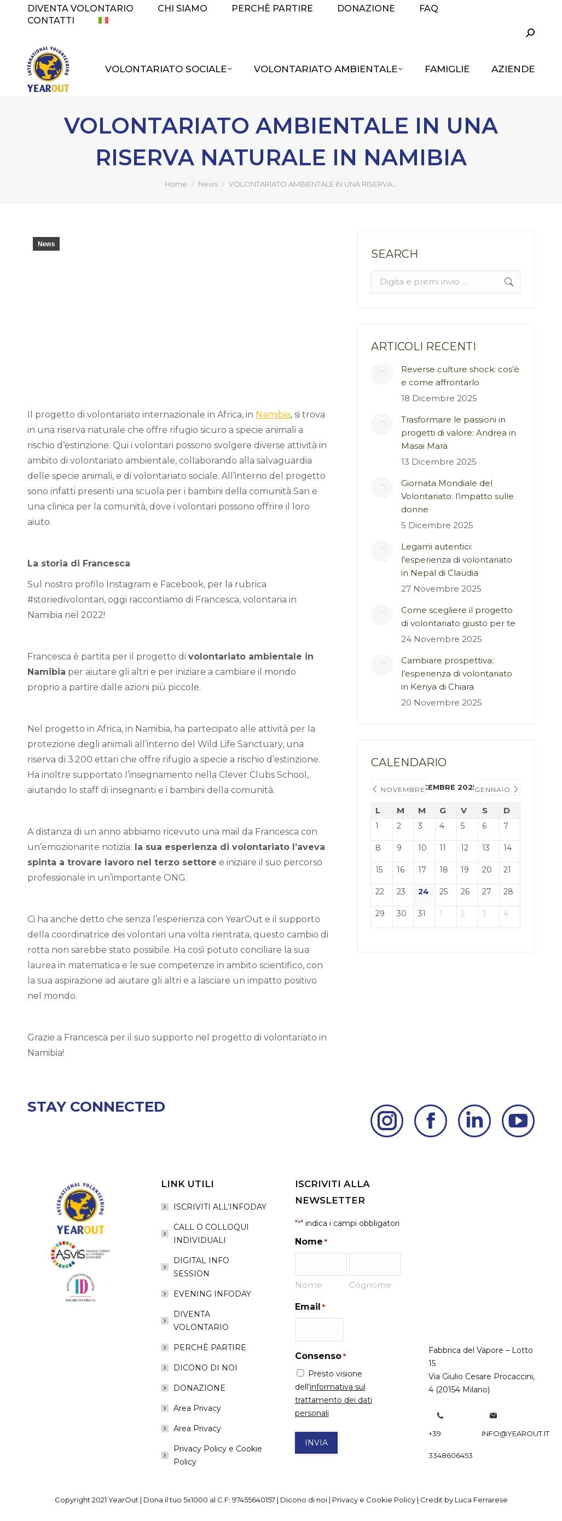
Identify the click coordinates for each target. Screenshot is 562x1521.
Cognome (370, 1285)
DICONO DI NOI (205, 1368)
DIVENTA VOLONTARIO (201, 1320)
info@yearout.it (515, 1433)
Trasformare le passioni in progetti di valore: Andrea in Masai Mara (458, 432)
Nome (308, 1285)
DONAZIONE (199, 1388)
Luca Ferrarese (481, 1499)
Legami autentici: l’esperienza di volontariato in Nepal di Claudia (456, 559)
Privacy (345, 1499)
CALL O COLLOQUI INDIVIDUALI (211, 1233)
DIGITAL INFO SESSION (201, 1267)
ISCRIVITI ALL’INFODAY (219, 1207)
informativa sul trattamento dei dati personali (333, 1400)
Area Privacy (197, 1408)
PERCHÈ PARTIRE (209, 1347)
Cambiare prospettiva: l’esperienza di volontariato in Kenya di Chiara (456, 673)
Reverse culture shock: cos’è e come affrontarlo (460, 376)
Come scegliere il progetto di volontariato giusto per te (458, 616)
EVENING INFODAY (212, 1294)
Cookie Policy (390, 1499)
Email (310, 1307)
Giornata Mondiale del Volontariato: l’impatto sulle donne (457, 496)
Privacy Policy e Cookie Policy (217, 1455)
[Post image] (382, 374)
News (46, 244)
